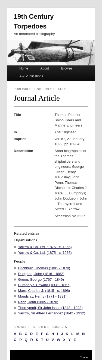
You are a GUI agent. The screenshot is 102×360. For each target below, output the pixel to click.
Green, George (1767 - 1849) (41, 279)
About (44, 68)
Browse (66, 68)
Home (23, 68)
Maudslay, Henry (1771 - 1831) (42, 296)
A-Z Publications (31, 76)
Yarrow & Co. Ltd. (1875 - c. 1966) (45, 247)
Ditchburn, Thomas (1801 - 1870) (44, 268)
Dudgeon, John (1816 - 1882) (41, 274)
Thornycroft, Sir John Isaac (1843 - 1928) (50, 308)
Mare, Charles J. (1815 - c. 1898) (44, 291)
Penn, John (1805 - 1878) (38, 302)
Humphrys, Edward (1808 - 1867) (44, 285)
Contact (84, 357)
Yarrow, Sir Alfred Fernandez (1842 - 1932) (51, 313)
